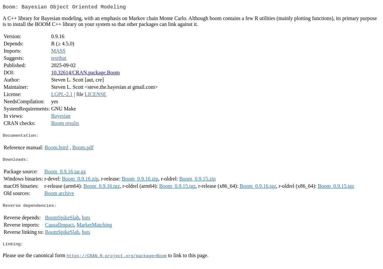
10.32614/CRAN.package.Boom (85, 74)
